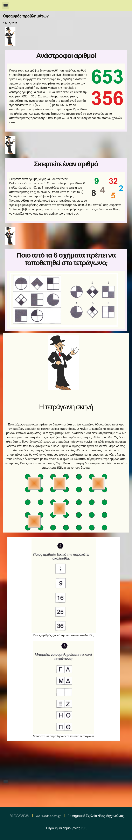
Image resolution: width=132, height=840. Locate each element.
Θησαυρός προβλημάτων (26, 16)
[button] (5, 5)
